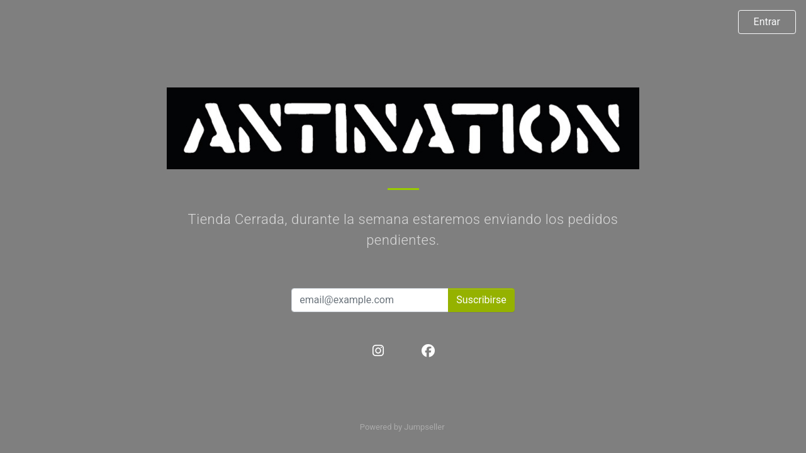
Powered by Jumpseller (402, 427)
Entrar (767, 22)
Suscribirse (481, 300)
